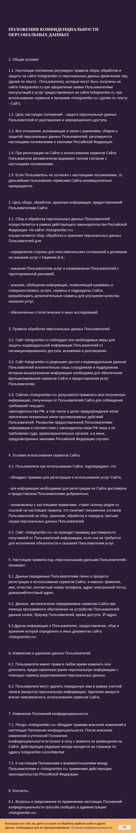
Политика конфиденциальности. (92, 827)
